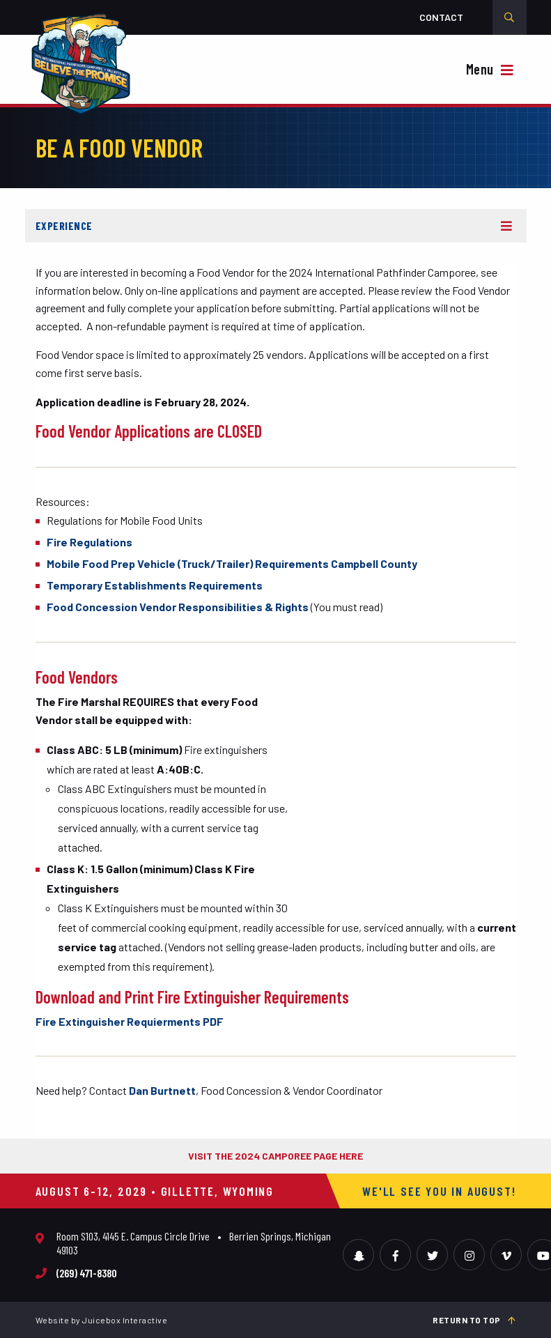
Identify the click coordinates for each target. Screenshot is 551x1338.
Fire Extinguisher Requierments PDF (130, 1021)
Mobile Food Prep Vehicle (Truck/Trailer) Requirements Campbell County (232, 563)
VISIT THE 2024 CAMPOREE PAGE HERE (275, 1156)
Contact (441, 17)
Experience (64, 225)
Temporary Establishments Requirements (155, 585)
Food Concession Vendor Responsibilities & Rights (179, 606)
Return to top (474, 1320)
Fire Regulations (89, 541)
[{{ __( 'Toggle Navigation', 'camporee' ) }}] (492, 71)
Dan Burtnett (162, 1090)
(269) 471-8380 (86, 1272)
